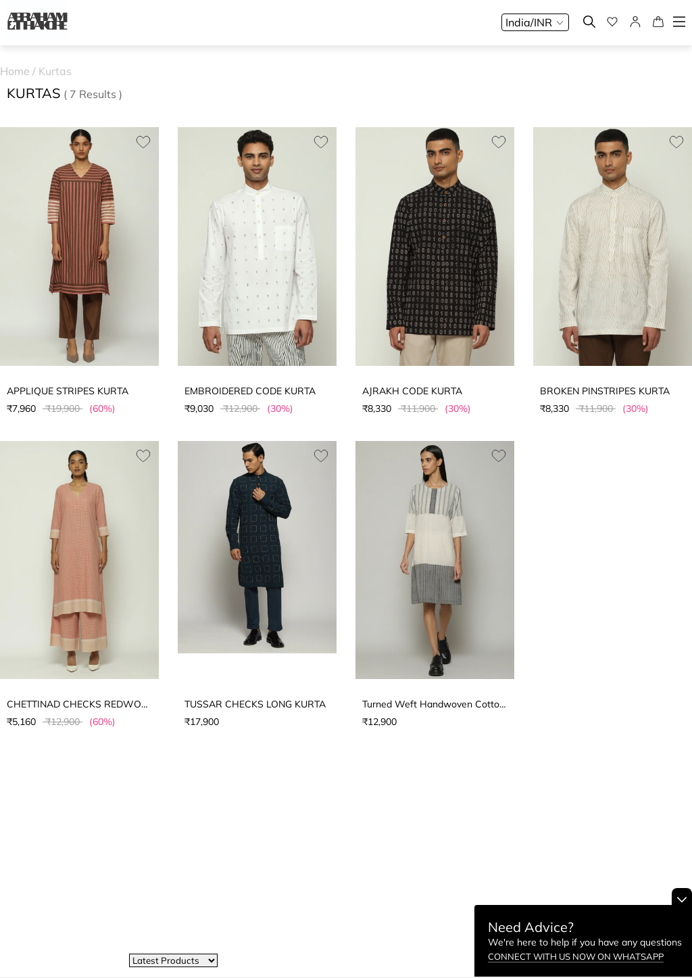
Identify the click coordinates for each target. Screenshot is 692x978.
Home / (19, 71)
